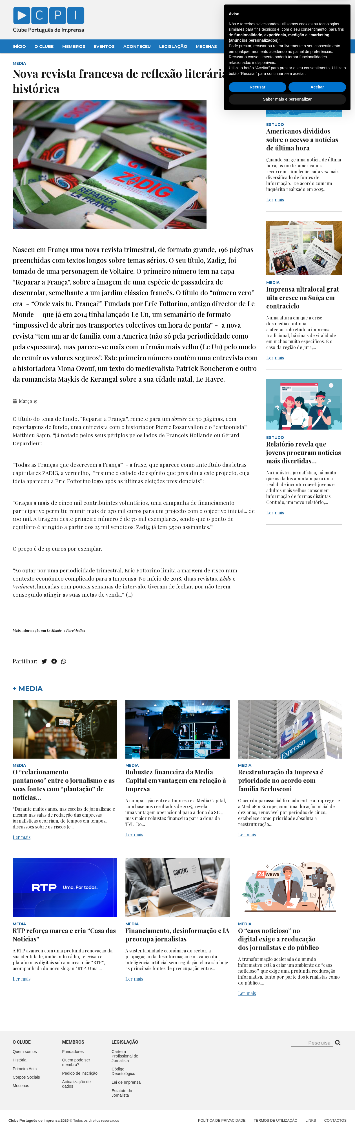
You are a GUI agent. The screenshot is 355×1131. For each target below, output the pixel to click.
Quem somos (25, 1051)
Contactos (240, 46)
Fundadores (73, 1051)
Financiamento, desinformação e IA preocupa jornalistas (177, 934)
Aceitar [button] (317, 1103)
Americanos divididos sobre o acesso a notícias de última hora (302, 139)
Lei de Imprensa (126, 1082)
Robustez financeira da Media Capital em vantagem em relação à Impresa (175, 780)
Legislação (173, 46)
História (19, 1060)
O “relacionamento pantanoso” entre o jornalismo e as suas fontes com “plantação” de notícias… (64, 784)
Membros (73, 46)
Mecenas (206, 46)
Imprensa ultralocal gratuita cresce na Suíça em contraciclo (302, 297)
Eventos (104, 46)
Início (19, 46)
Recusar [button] (257, 1103)
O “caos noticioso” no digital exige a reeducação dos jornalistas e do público (279, 939)
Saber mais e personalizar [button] (287, 1115)
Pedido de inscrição (80, 1073)
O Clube (44, 46)
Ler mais (275, 200)
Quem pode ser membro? (76, 1062)
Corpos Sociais (26, 1077)
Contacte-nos (327, 10)
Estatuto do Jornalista (122, 1092)
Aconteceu (137, 46)
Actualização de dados (76, 1083)
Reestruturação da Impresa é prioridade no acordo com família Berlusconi (280, 780)
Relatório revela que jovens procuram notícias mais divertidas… (303, 452)
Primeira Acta (25, 1068)
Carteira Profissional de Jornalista (125, 1056)
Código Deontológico (123, 1071)
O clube (22, 1042)
